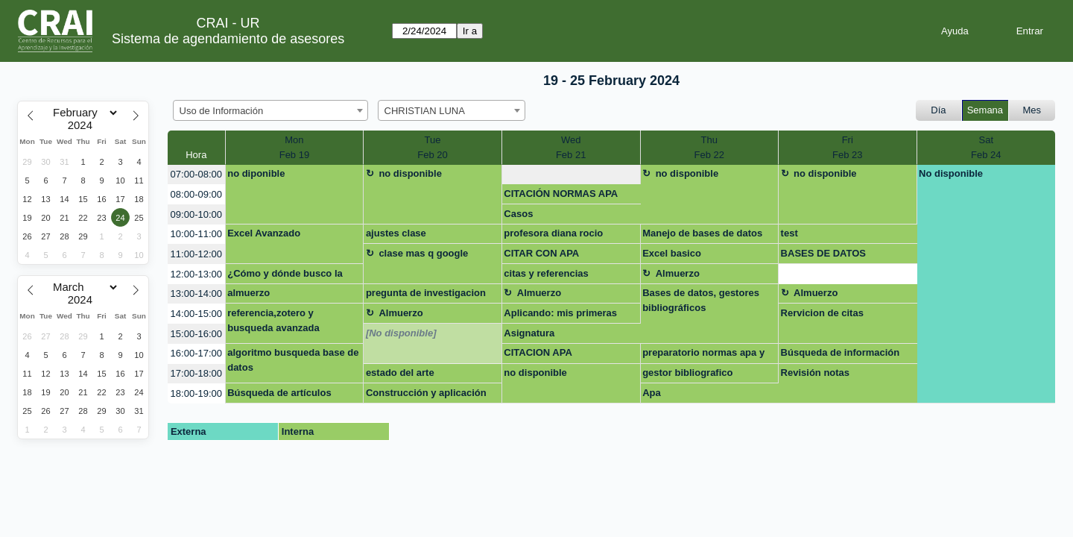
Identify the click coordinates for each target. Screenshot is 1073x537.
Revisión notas (815, 372)
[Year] (83, 125)
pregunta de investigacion (426, 292)
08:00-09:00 (196, 194)
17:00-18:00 (196, 373)
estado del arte (400, 372)
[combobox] (270, 110)
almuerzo (248, 292)
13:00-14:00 (196, 293)
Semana (985, 110)
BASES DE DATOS (823, 253)
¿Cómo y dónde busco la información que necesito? (288, 276)
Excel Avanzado (263, 233)
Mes (1032, 110)
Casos (518, 213)
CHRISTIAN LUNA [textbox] (424, 110)
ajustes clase (396, 233)
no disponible (410, 173)
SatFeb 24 (986, 147)
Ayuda (955, 31)
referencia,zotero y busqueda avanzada (273, 320)
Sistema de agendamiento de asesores (228, 38)
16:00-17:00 (196, 353)
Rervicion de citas (822, 312)
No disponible (951, 173)
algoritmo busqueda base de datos (292, 360)
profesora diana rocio (553, 233)
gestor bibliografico (687, 372)
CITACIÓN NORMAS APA (561, 193)
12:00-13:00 (196, 274)
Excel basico (671, 253)
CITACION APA (538, 352)
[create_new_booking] (571, 175)
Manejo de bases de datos (702, 233)
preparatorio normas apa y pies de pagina (703, 355)
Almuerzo (678, 273)
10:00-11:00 (196, 233)
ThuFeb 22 (709, 147)
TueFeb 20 (432, 147)
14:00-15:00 (196, 313)
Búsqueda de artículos (279, 392)
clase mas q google (423, 253)
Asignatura (529, 333)
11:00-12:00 (196, 254)
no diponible (256, 173)
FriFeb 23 (847, 147)
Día (938, 110)
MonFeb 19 (294, 147)
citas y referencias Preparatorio (546, 276)
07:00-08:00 (196, 174)
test (789, 233)
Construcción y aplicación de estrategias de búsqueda (429, 395)
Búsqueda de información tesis (840, 355)
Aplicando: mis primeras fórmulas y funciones (560, 315)
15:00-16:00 (196, 333)
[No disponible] (401, 333)
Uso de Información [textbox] (222, 110)
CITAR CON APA (541, 253)
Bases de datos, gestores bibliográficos (700, 300)
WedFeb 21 (571, 147)
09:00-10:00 (196, 214)
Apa (651, 392)
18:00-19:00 (196, 393)
